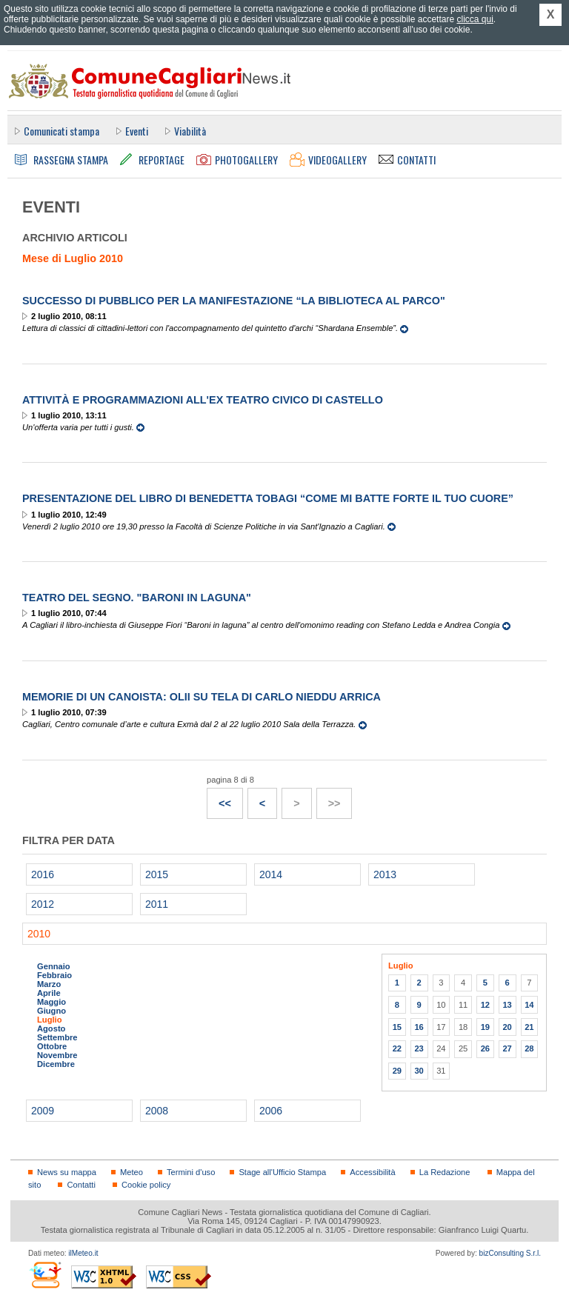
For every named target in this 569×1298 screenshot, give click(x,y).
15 (397, 1027)
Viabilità (190, 130)
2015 (156, 874)
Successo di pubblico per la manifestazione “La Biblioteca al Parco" (233, 301)
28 (529, 1048)
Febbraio (54, 975)
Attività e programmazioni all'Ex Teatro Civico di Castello (202, 400)
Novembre (57, 1055)
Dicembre (56, 1064)
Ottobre (52, 1046)
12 (485, 1004)
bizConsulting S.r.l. (510, 1253)
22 (397, 1048)
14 (529, 1004)
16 (418, 1027)
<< (219, 799)
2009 (42, 1111)
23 (418, 1048)
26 (485, 1048)
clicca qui (474, 19)
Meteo (131, 1172)
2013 (384, 874)
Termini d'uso (191, 1172)
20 (506, 1027)
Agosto (51, 1028)
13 (506, 1004)
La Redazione (444, 1172)
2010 (38, 934)
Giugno (51, 1010)
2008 (156, 1111)
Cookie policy (146, 1184)
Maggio (51, 1001)
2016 (42, 874)
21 (529, 1027)
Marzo (49, 984)
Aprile (49, 992)
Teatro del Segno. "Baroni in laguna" (136, 597)
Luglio (49, 1019)
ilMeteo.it (83, 1253)
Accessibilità (372, 1172)
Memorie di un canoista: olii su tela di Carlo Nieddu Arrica (201, 697)
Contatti (81, 1184)
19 (485, 1027)
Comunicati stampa (61, 130)
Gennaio (53, 966)
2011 (156, 904)
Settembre (57, 1037)
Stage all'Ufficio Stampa (282, 1172)
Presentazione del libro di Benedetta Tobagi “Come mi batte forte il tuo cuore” (267, 498)
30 (418, 1070)
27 (506, 1048)
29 (397, 1070)
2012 (42, 904)
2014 (270, 874)
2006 (270, 1111)
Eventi (136, 130)
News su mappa (66, 1172)
